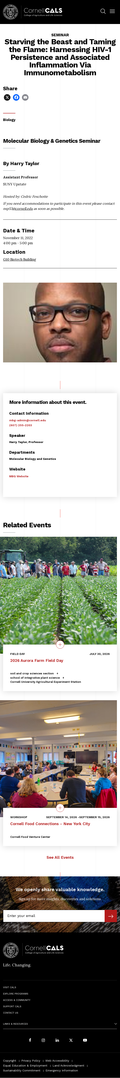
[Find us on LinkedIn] (57, 1041)
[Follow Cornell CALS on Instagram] (43, 1041)
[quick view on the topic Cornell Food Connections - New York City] (60, 808)
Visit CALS (9, 987)
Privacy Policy (30, 1060)
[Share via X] (7, 97)
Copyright (9, 1060)
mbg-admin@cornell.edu (27, 420)
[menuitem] (103, 12)
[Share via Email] (25, 97)
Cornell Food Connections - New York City (50, 823)
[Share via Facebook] (16, 97)
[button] (112, 11)
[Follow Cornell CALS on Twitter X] (71, 1041)
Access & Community (16, 1000)
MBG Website (19, 476)
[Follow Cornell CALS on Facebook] (30, 1041)
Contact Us (10, 1012)
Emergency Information (62, 1070)
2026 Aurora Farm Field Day (36, 660)
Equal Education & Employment (25, 1065)
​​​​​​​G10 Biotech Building (19, 259)
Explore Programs (15, 993)
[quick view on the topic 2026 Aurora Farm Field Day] (60, 644)
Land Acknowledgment (68, 1065)
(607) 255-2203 (20, 425)
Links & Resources (15, 1023)
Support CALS (12, 1006)
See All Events (60, 857)
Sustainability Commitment (21, 1070)
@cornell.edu (23, 208)
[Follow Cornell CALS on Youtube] (85, 1041)
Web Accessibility (57, 1060)
